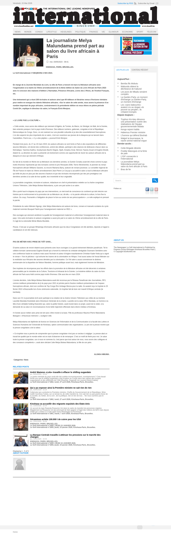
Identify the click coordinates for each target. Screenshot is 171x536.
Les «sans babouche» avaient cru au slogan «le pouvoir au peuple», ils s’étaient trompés (132, 108)
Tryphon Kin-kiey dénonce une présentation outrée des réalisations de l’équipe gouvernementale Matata (134, 123)
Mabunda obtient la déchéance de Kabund (131, 87)
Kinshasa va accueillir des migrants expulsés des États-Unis (60, 404)
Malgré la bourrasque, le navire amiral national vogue (134, 139)
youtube (156, 190)
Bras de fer (126, 169)
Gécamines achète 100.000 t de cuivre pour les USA (55, 419)
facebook (147, 190)
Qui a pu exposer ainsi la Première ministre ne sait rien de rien (61, 388)
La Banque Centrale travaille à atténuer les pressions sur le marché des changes (65, 436)
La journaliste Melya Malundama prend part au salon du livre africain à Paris (134, 164)
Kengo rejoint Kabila (130, 129)
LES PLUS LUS (122, 70)
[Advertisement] (62, 500)
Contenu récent (140, 70)
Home (15, 532)
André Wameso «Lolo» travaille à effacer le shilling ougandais (60, 372)
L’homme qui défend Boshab (134, 135)
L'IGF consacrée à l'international (129, 157)
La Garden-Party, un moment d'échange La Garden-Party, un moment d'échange (134, 99)
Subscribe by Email (146, 3)
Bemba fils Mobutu (129, 83)
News (26, 360)
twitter (152, 190)
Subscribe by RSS (125, 3)
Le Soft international (85, 17)
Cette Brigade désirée (131, 148)
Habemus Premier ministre (133, 132)
